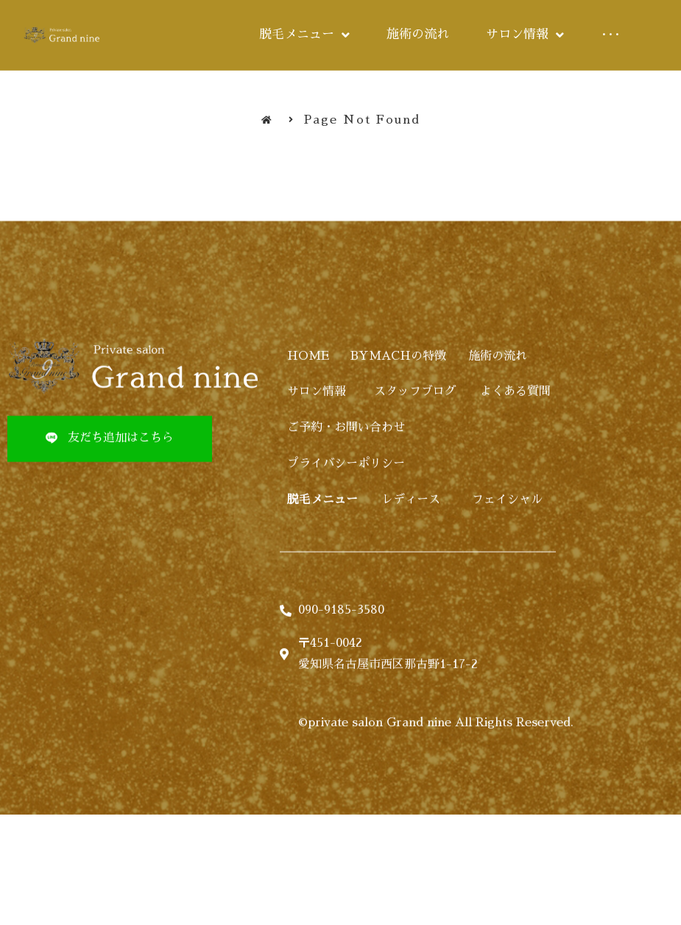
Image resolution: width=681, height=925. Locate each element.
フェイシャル (507, 532)
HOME (308, 388)
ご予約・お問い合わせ (346, 461)
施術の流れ (497, 388)
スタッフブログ (415, 424)
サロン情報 (316, 424)
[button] (109, 472)
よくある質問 (515, 424)
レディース (410, 532)
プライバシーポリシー (346, 497)
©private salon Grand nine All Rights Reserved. (436, 756)
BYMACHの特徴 (398, 388)
